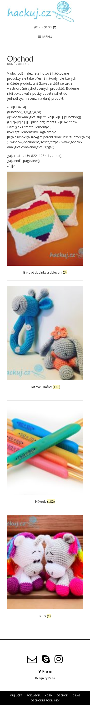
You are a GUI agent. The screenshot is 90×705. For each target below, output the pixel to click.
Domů (11, 64)
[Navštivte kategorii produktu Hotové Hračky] (45, 338)
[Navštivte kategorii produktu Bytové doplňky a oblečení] (45, 224)
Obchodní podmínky (45, 700)
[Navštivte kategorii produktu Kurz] (45, 567)
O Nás (76, 695)
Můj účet (16, 695)
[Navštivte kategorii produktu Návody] (45, 453)
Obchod (62, 695)
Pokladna (33, 695)
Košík (48, 695)
